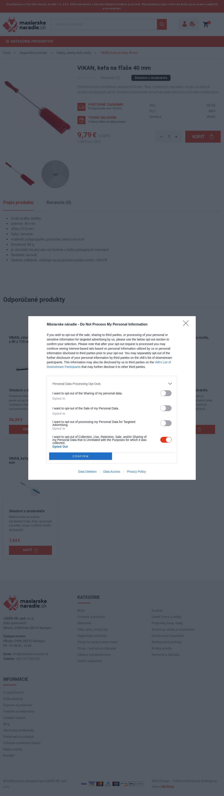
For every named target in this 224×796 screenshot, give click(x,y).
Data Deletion (87, 471)
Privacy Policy (136, 471)
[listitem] (112, 383)
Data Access (111, 471)
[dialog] (112, 398)
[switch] (166, 393)
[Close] (187, 324)
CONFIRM (80, 456)
